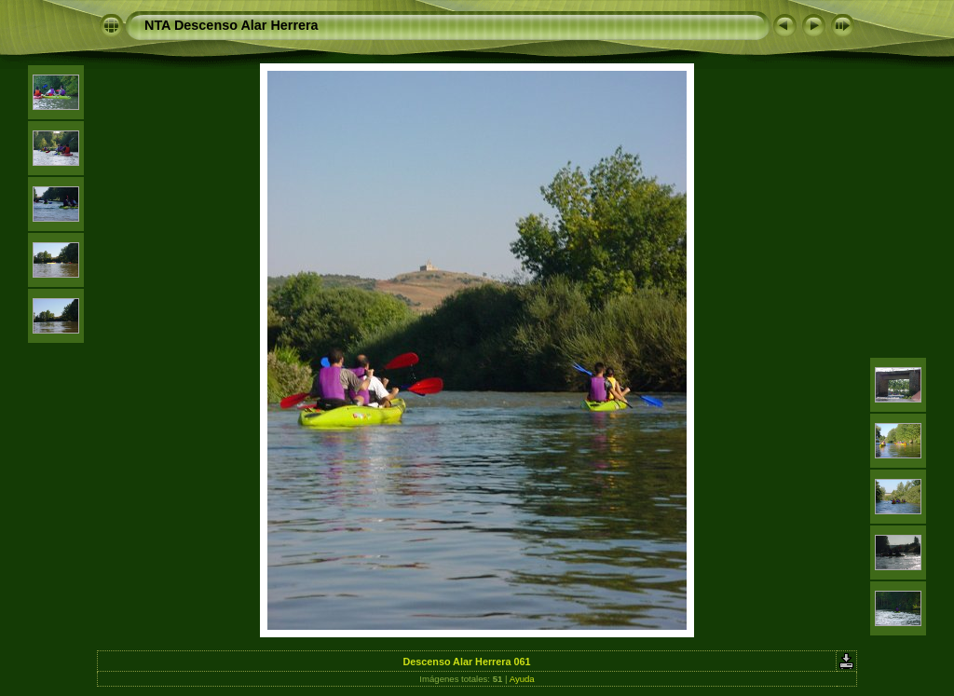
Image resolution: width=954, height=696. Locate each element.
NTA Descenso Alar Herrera (231, 25)
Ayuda (522, 679)
